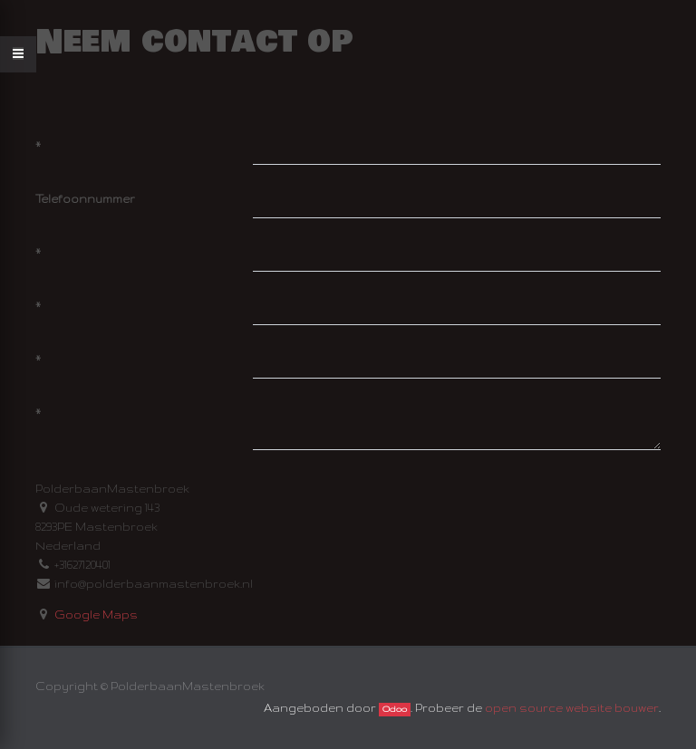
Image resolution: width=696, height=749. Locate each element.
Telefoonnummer (85, 199)
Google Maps (96, 614)
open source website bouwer (572, 708)
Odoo (394, 709)
